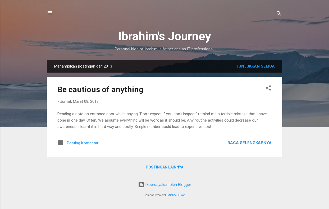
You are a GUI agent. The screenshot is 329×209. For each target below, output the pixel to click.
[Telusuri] (279, 14)
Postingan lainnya (164, 167)
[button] (268, 89)
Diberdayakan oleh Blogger (164, 184)
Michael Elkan (176, 195)
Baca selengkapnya (249, 142)
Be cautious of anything (100, 89)
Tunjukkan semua (255, 66)
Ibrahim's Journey (164, 36)
